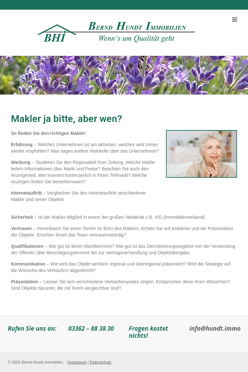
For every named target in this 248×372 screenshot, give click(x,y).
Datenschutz (100, 362)
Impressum (77, 362)
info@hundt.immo (215, 328)
